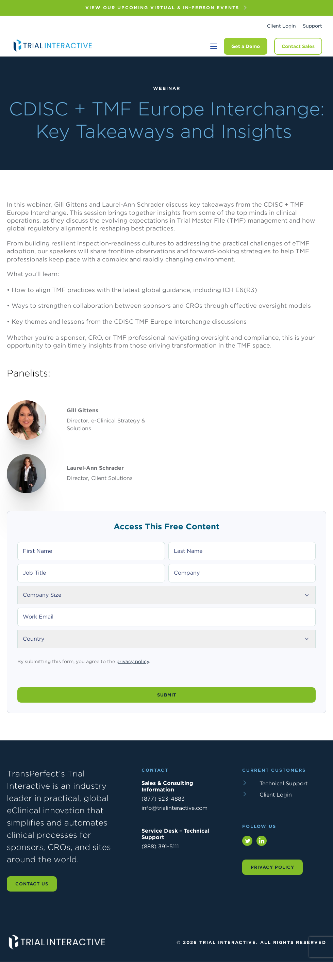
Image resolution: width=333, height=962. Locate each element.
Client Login (281, 26)
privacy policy (132, 662)
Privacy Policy (272, 867)
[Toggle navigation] (213, 46)
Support (312, 26)
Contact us (31, 883)
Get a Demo (245, 46)
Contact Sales (298, 46)
